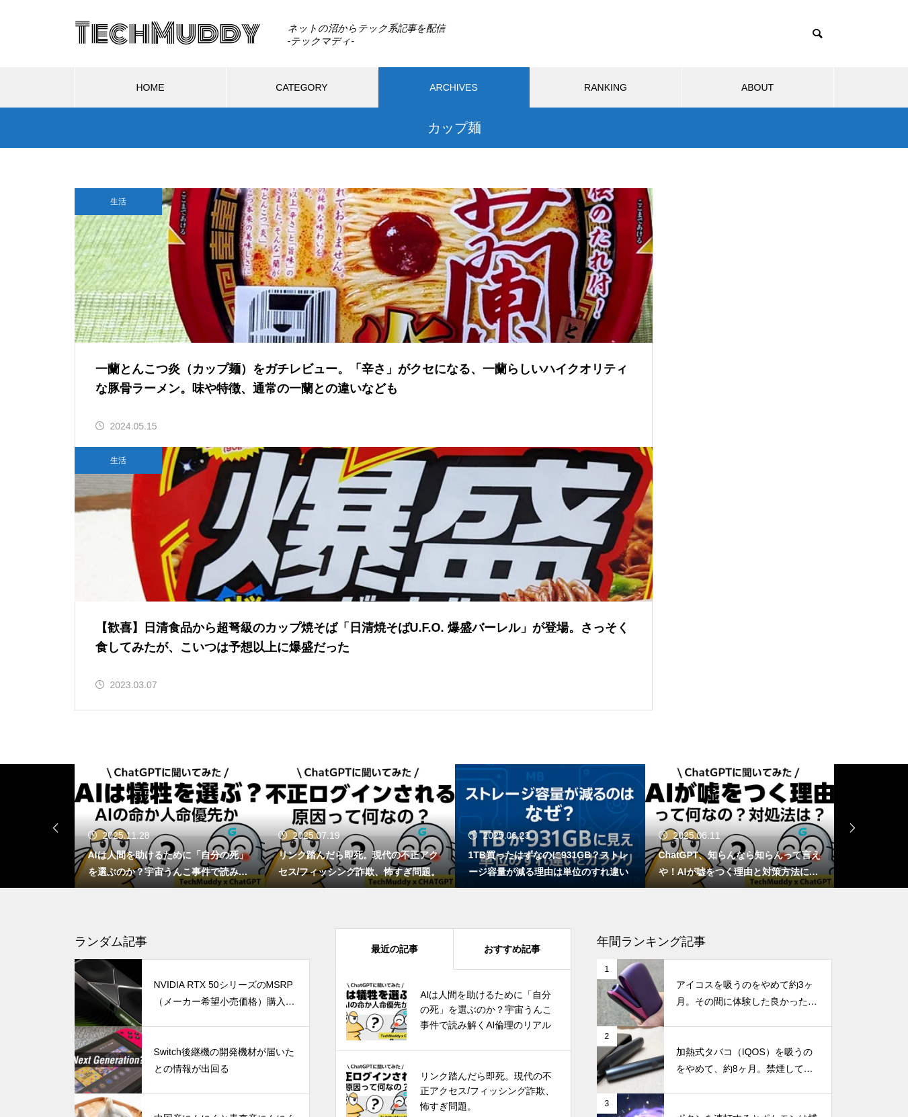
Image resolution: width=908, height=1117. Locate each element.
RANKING (605, 87)
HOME (150, 87)
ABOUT (757, 87)
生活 (118, 201)
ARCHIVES (453, 87)
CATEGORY (301, 87)
